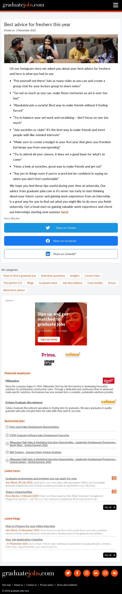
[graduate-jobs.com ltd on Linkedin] (96, 573)
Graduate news (48, 282)
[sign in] (114, 573)
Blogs (30, 282)
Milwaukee (12, 380)
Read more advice (14, 290)
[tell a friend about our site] (105, 573)
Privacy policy (47, 585)
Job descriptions (72, 282)
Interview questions (53, 275)
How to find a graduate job (19, 275)
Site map (6, 585)
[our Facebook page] (77, 573)
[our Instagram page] (86, 573)
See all (110, 507)
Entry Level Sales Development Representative (34, 427)
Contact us (31, 585)
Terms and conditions (67, 585)
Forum (112, 282)
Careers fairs (92, 275)
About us (18, 585)
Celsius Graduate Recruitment (24, 402)
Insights (74, 275)
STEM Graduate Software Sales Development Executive (39, 435)
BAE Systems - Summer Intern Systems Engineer (35, 452)
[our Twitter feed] (68, 573)
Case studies (95, 282)
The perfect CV (12, 282)
